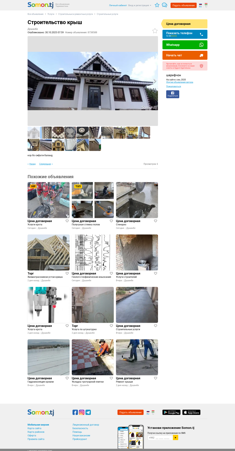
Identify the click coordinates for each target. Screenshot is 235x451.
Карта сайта (34, 428)
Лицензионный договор (86, 424)
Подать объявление (184, 5)
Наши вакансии (81, 435)
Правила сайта (36, 439)
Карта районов (36, 431)
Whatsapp (173, 45)
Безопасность (80, 428)
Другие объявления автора (179, 82)
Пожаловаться (173, 86)
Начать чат (174, 55)
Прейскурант (80, 439)
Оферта (32, 435)
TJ (206, 6)
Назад (32, 164)
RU (200, 6)
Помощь (77, 431)
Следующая (45, 164)
